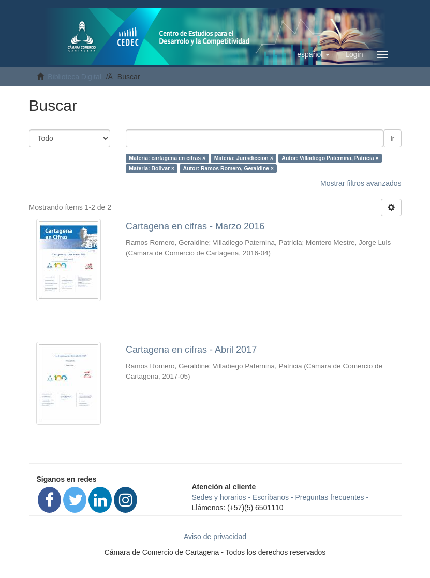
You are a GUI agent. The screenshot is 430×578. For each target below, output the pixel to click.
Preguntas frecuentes (329, 497)
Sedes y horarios (219, 497)
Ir (392, 138)
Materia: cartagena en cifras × (167, 158)
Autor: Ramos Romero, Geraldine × (228, 168)
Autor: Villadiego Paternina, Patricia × (329, 158)
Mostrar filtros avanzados (360, 183)
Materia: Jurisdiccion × (243, 158)
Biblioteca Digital (74, 77)
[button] (313, 54)
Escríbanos (271, 497)
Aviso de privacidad (215, 536)
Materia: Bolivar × (151, 168)
